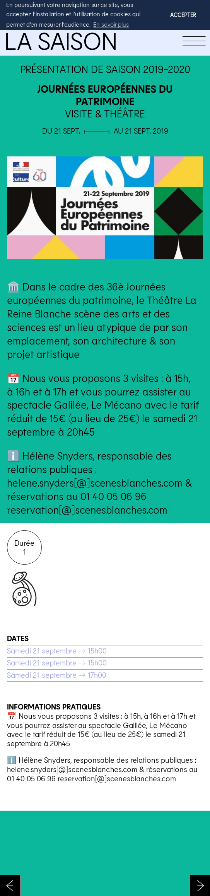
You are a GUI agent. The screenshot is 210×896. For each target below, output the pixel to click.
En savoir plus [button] (111, 24)
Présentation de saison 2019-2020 (105, 69)
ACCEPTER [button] (183, 15)
